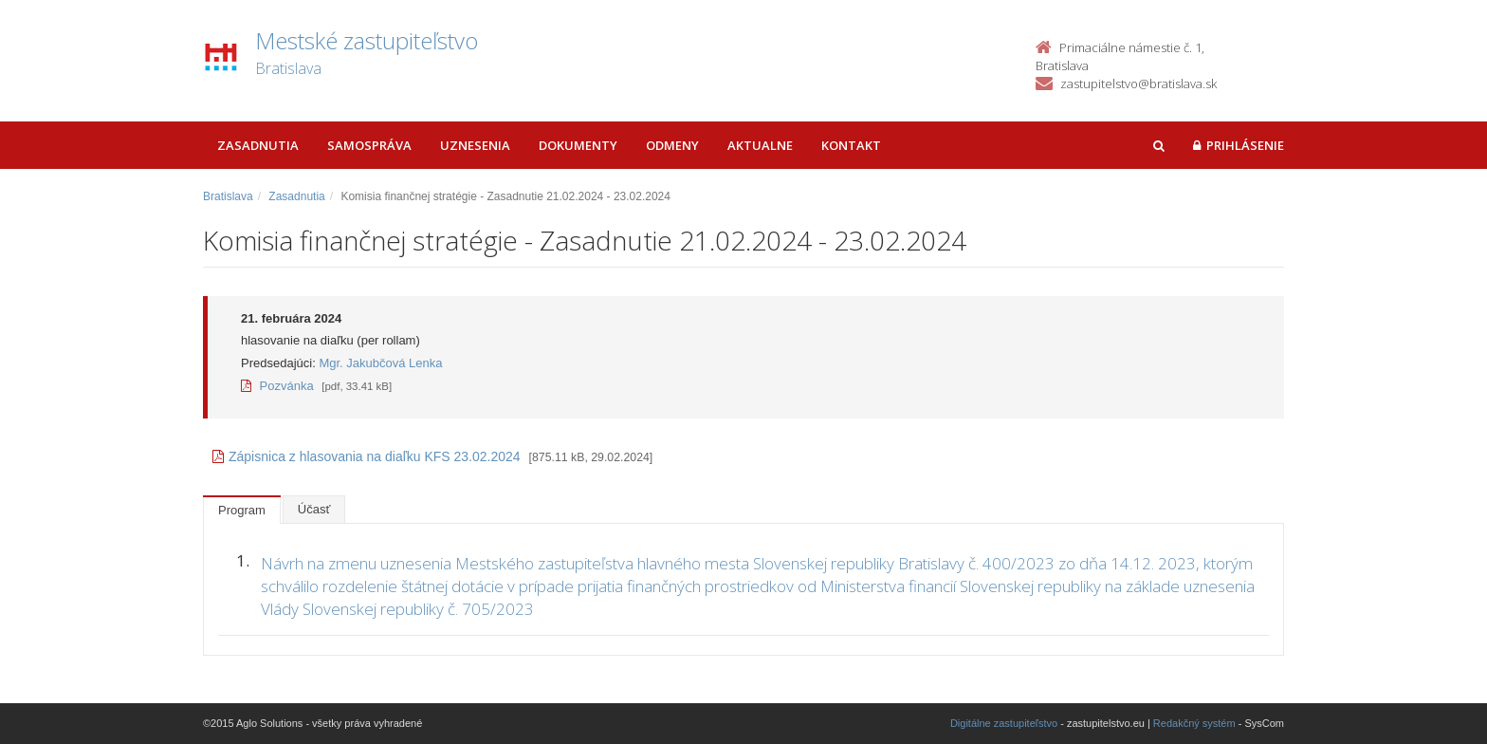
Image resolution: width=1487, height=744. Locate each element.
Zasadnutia (258, 145)
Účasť (314, 509)
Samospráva (369, 145)
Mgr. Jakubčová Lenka (380, 363)
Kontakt (851, 145)
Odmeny (672, 145)
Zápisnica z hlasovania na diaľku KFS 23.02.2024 (366, 456)
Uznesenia (475, 145)
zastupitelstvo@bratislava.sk (1138, 83)
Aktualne (760, 145)
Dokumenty (578, 145)
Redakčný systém (1194, 723)
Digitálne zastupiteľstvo (1003, 723)
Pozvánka (277, 386)
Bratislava (228, 196)
